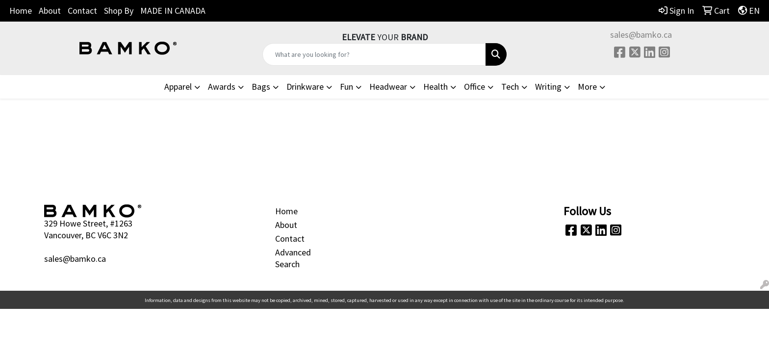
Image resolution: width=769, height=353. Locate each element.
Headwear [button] (388, 86)
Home (20, 10)
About (50, 10)
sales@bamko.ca (641, 34)
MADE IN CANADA (172, 10)
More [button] (587, 86)
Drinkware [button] (305, 86)
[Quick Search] (374, 54)
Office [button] (474, 86)
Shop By (118, 10)
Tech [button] (510, 86)
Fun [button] (346, 86)
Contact (82, 10)
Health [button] (435, 86)
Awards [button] (221, 86)
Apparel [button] (178, 86)
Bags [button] (261, 86)
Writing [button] (548, 86)
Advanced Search (293, 258)
